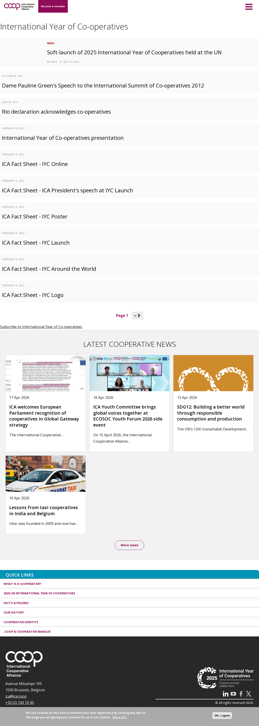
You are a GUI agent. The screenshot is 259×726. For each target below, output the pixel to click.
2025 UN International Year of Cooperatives (39, 594)
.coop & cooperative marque (27, 632)
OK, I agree (222, 715)
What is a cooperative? (22, 584)
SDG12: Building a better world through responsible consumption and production (211, 413)
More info (120, 717)
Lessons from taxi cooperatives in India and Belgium (43, 510)
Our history (14, 613)
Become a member (53, 6)
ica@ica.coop (16, 696)
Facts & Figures (16, 603)
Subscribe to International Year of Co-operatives (41, 326)
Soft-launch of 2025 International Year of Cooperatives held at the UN (134, 52)
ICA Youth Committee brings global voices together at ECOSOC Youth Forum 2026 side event (127, 416)
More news (130, 545)
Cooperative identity (21, 622)
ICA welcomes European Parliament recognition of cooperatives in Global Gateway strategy (44, 416)
